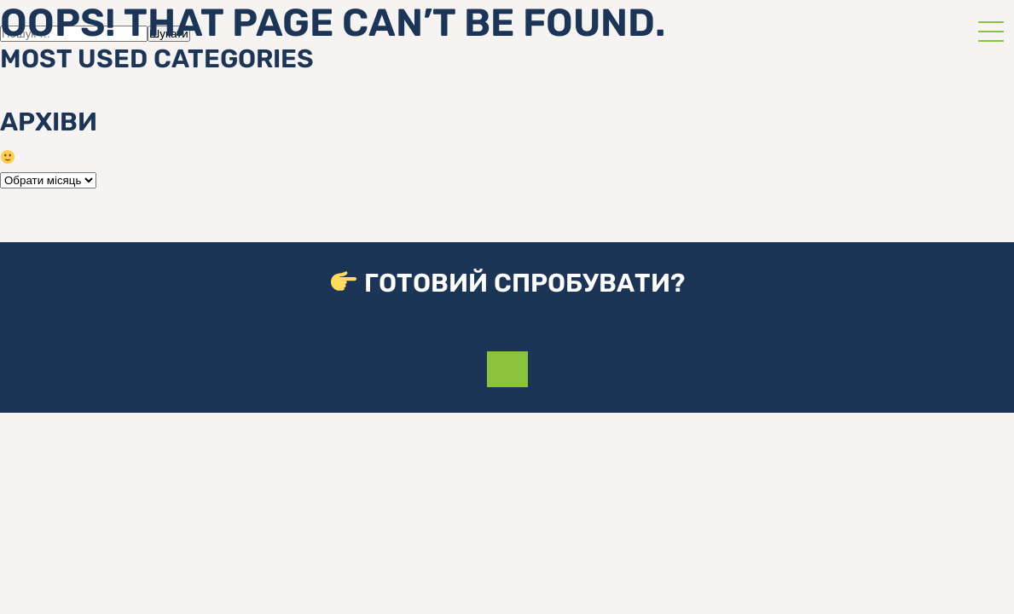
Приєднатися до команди (507, 369)
